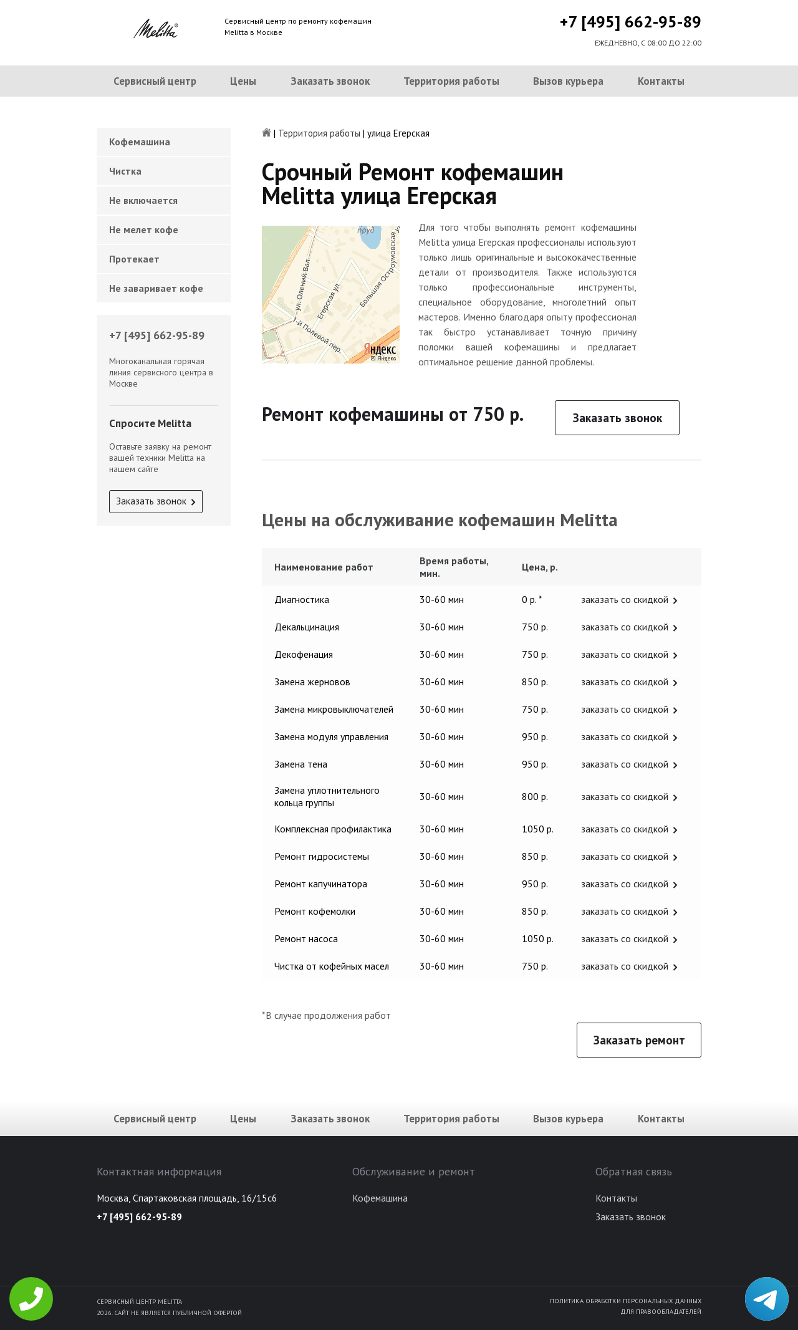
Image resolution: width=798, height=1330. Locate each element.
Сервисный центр (154, 81)
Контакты (661, 81)
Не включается (143, 200)
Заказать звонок (330, 81)
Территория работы (451, 81)
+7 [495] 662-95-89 (630, 21)
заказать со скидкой (624, 599)
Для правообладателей (660, 1311)
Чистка (125, 171)
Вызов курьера (568, 81)
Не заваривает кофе (156, 288)
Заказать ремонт (639, 1040)
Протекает (134, 259)
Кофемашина (139, 141)
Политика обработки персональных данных (625, 1300)
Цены (243, 81)
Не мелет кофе (143, 229)
